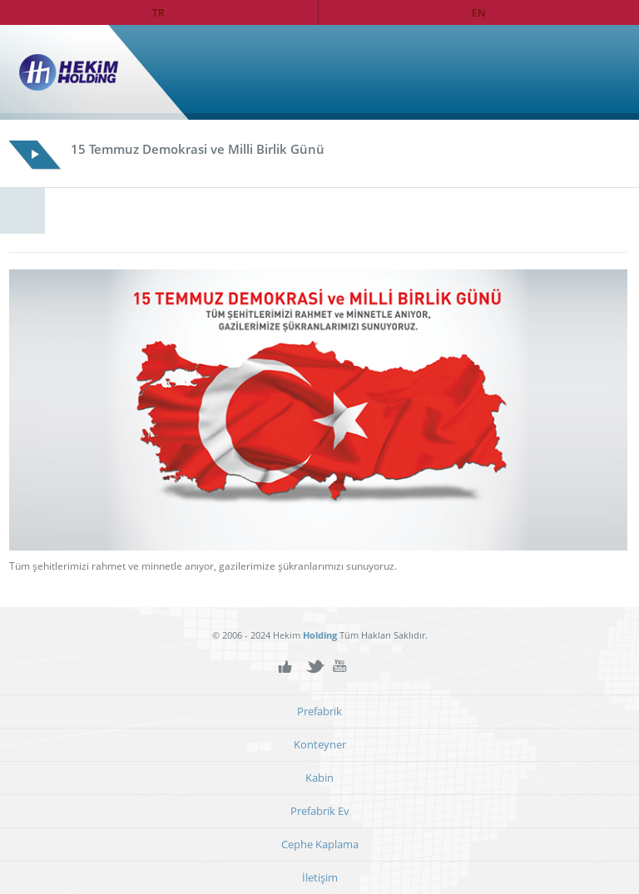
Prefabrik (319, 711)
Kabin (319, 778)
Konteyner (320, 744)
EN (478, 12)
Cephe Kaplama (320, 844)
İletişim (320, 877)
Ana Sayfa (591, 72)
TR (158, 12)
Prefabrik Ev (319, 811)
